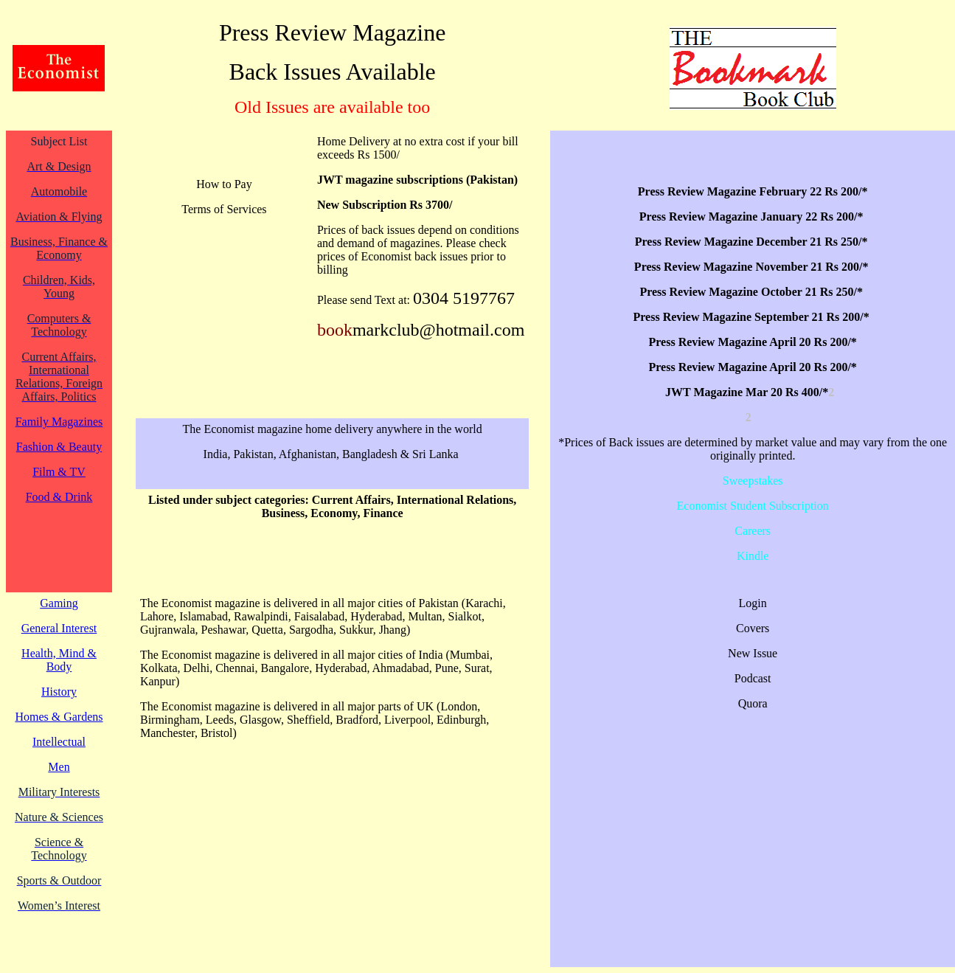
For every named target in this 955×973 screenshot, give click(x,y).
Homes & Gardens (59, 716)
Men (58, 767)
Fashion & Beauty (59, 446)
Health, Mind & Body (59, 660)
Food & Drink (59, 497)
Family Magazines (59, 421)
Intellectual (59, 741)
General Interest (59, 628)
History (59, 691)
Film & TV (59, 471)
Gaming (59, 603)
